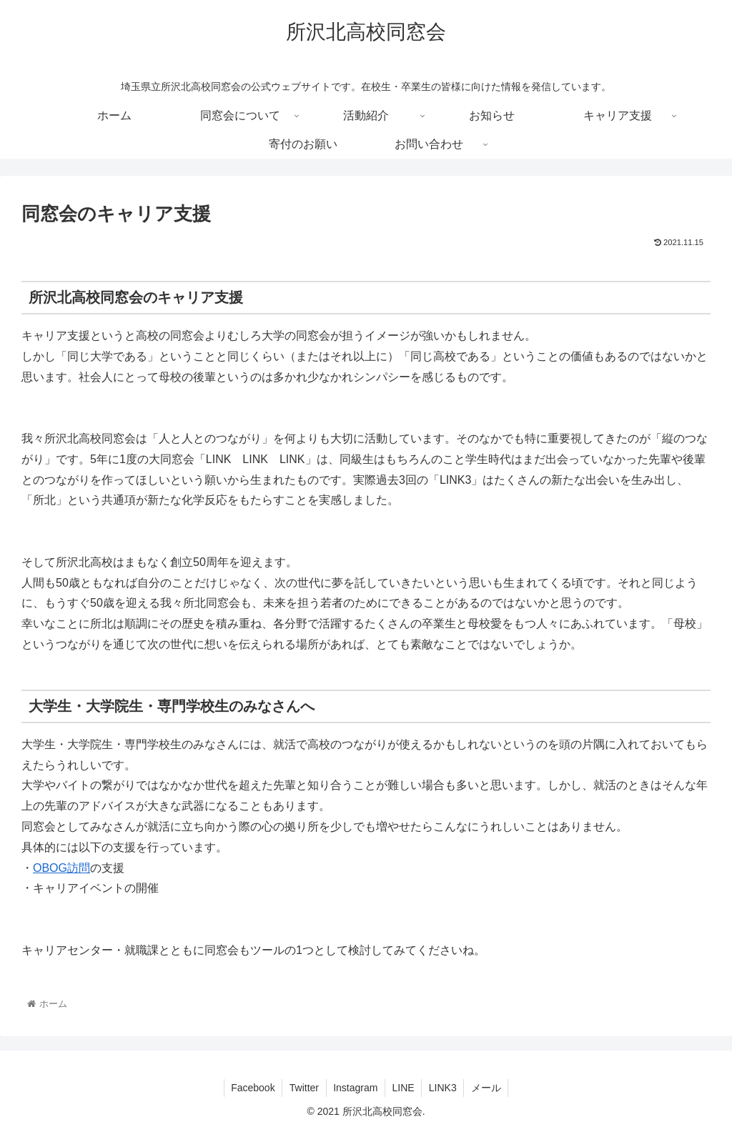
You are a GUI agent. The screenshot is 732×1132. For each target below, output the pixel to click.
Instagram (355, 1087)
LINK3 (444, 1087)
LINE (403, 1087)
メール (488, 1087)
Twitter (302, 1087)
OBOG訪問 (61, 868)
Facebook (251, 1087)
